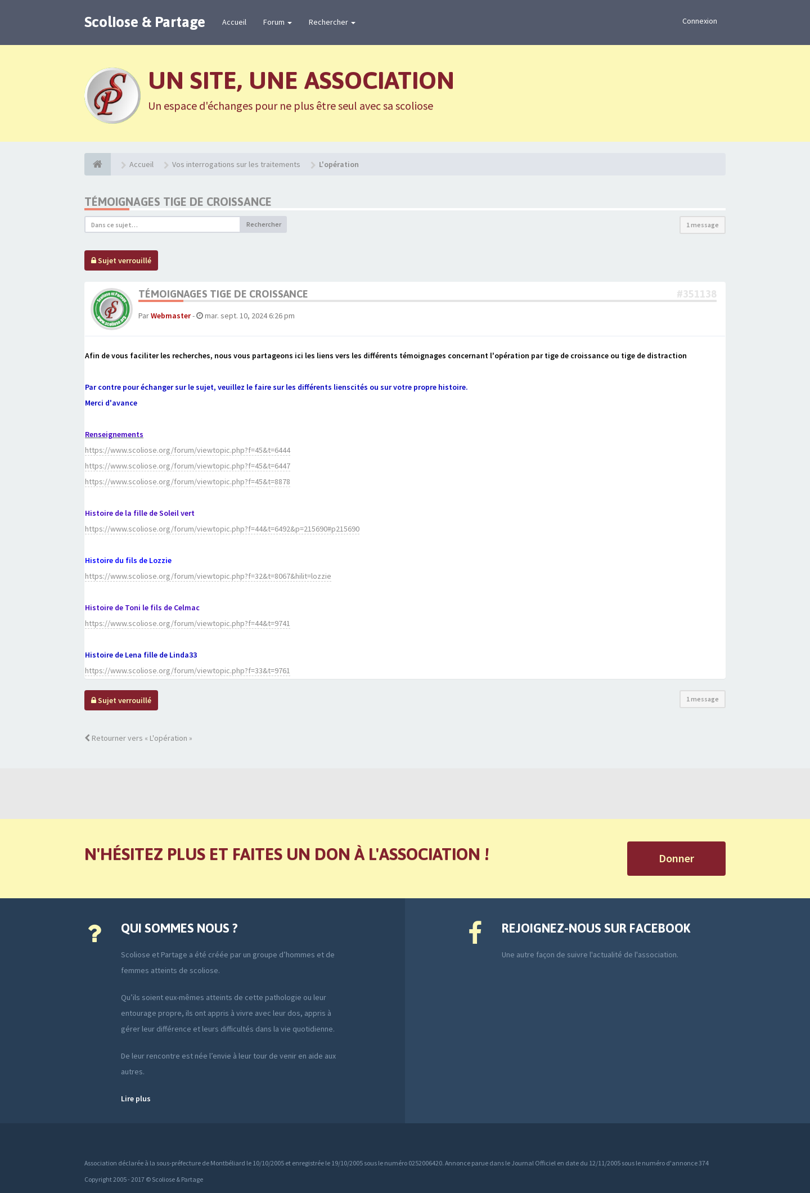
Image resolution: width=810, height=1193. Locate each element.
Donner (676, 858)
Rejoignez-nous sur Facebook (596, 928)
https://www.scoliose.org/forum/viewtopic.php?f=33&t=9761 (187, 670)
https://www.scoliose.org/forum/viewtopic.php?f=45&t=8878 (187, 481)
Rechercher (332, 22)
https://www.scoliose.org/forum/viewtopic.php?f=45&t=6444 (187, 450)
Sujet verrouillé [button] (121, 260)
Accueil (234, 22)
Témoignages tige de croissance (178, 201)
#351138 (697, 294)
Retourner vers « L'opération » (138, 738)
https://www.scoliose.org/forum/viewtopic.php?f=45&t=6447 (187, 466)
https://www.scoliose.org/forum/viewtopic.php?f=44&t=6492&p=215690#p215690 (222, 529)
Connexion (699, 21)
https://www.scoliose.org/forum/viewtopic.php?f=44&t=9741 (187, 623)
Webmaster (171, 315)
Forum (277, 22)
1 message (702, 224)
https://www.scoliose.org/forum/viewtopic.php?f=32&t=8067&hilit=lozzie (208, 576)
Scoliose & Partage (144, 21)
